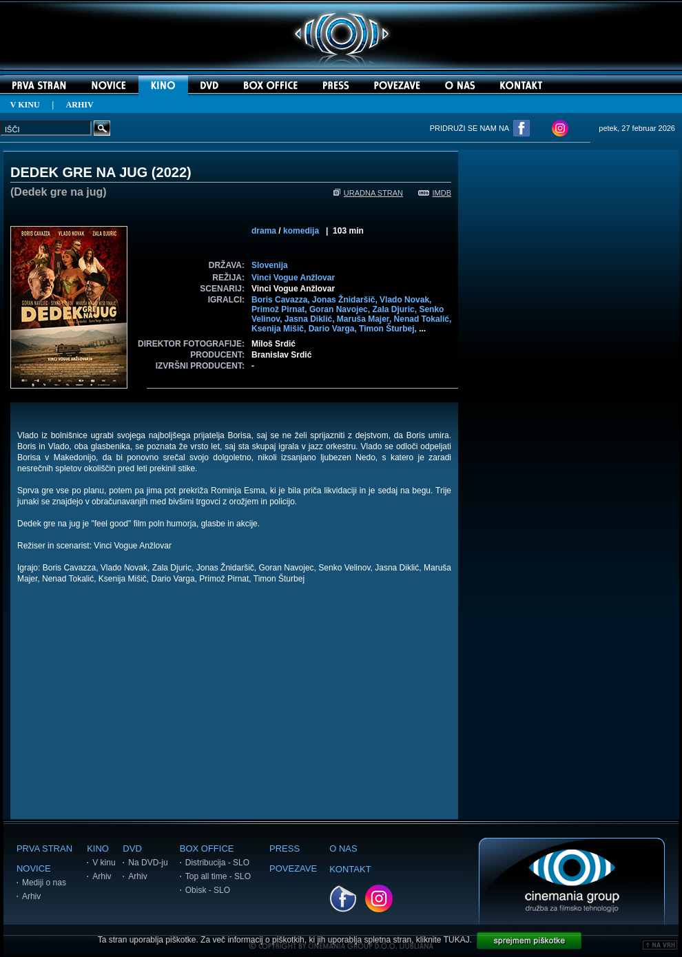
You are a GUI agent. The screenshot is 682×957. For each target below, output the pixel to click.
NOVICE (34, 868)
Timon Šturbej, (389, 328)
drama (263, 231)
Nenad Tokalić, (423, 319)
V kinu (103, 862)
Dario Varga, (334, 328)
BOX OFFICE (207, 848)
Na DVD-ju (147, 862)
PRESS (284, 848)
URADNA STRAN (368, 193)
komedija (301, 231)
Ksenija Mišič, (280, 328)
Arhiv (31, 896)
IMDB (435, 193)
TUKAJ (457, 940)
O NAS (343, 848)
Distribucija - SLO (217, 862)
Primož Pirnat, (280, 309)
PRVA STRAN (44, 848)
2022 (171, 172)
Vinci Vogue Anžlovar (293, 277)
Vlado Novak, (405, 300)
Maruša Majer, (365, 319)
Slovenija (269, 265)
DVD (132, 848)
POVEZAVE (293, 868)
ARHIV (80, 105)
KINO (98, 848)
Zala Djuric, (395, 309)
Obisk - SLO (207, 890)
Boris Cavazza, (281, 300)
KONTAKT (350, 869)
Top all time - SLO (218, 876)
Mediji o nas (44, 882)
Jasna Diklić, (311, 319)
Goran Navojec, (340, 309)
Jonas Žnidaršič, (346, 300)
